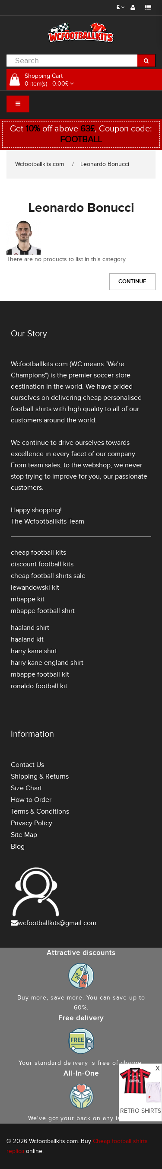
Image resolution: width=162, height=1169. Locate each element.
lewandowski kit (35, 587)
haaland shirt (30, 627)
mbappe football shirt (43, 611)
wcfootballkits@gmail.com (57, 923)
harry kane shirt (34, 651)
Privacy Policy (31, 823)
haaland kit (27, 639)
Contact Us (27, 764)
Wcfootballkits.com (39, 164)
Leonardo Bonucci (104, 164)
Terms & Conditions (40, 811)
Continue (132, 281)
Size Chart (26, 788)
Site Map (24, 834)
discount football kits (42, 564)
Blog (18, 846)
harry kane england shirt (47, 662)
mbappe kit (27, 599)
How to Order (31, 799)
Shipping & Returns (40, 776)
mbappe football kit (40, 674)
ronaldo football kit (39, 686)
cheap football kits (38, 552)
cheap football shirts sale (48, 576)
